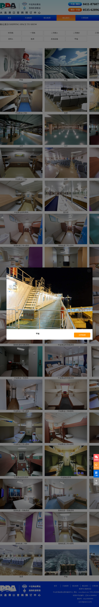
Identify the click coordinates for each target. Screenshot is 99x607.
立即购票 (82, 335)
